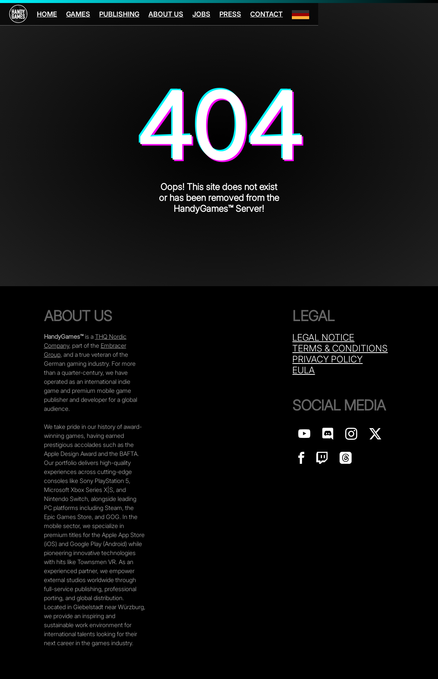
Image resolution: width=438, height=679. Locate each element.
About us (165, 14)
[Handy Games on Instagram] (351, 435)
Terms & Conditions (340, 348)
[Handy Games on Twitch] (322, 459)
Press (230, 14)
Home (47, 14)
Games (78, 14)
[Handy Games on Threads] (346, 459)
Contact (266, 14)
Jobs (201, 14)
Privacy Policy (327, 359)
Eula (303, 370)
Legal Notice (323, 337)
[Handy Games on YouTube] (304, 435)
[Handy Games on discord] (327, 435)
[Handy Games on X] (375, 435)
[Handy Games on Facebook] (301, 459)
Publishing (119, 14)
